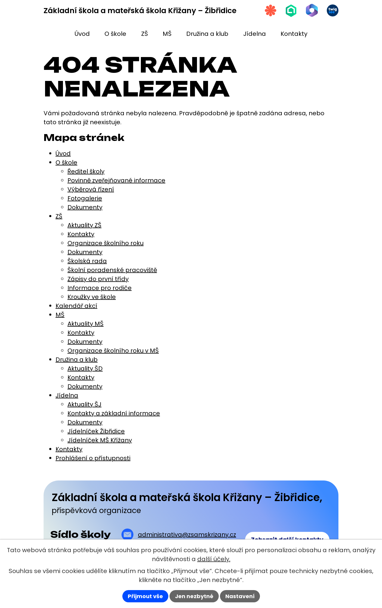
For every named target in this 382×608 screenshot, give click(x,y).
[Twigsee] (332, 10)
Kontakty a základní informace (113, 413)
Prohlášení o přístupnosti (93, 458)
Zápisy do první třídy (98, 279)
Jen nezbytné (194, 596)
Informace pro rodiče (99, 288)
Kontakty (80, 234)
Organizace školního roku (105, 243)
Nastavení (240, 596)
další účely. (213, 559)
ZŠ (59, 216)
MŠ (60, 315)
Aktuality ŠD (85, 368)
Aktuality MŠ (85, 324)
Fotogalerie (84, 198)
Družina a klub (77, 359)
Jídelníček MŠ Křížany (99, 440)
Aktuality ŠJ (84, 404)
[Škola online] (291, 10)
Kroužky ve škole (91, 297)
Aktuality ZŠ (84, 225)
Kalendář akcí (76, 306)
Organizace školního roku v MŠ (113, 350)
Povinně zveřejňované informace (116, 180)
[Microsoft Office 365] (312, 10)
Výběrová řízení (90, 189)
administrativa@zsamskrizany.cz (187, 534)
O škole (66, 162)
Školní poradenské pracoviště (112, 270)
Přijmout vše (145, 596)
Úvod (63, 153)
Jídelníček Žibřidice (96, 431)
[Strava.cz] (270, 10)
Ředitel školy (85, 171)
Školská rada (87, 261)
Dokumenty (84, 207)
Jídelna (67, 395)
